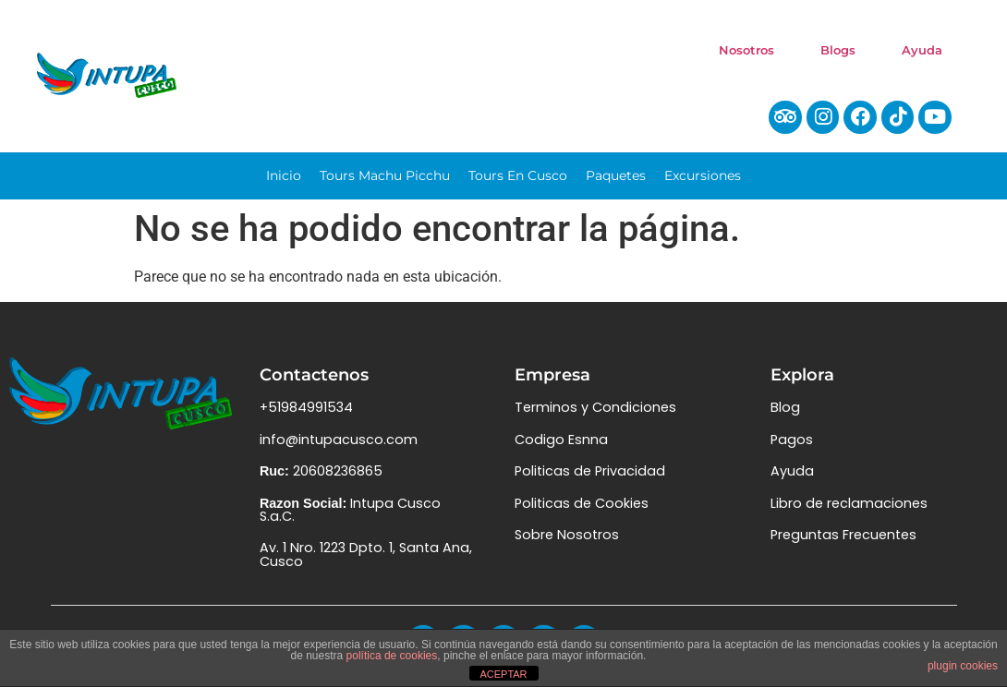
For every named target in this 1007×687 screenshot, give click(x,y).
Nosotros (746, 50)
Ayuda (922, 50)
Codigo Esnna (561, 448)
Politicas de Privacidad (590, 479)
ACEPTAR (503, 674)
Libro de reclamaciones (849, 511)
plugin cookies (963, 665)
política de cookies (392, 655)
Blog (785, 416)
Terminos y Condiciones (595, 416)
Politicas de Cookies (582, 511)
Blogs (837, 50)
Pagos (791, 448)
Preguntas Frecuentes (843, 543)
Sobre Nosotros (567, 543)
